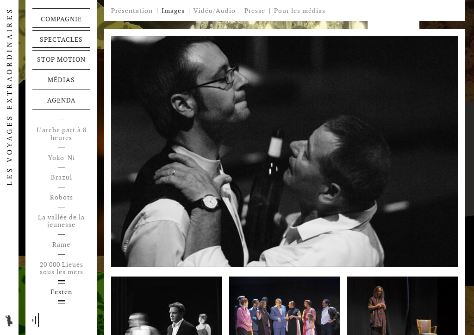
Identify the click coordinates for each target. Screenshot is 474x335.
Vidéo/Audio (214, 10)
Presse (254, 10)
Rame (61, 245)
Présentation (132, 10)
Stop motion (61, 59)
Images (173, 10)
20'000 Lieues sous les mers (61, 269)
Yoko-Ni (61, 158)
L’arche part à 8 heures (62, 134)
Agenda (61, 100)
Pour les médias (299, 10)
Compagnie (61, 19)
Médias (61, 80)
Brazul (61, 177)
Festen (61, 292)
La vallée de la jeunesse (61, 221)
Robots (61, 197)
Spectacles (61, 39)
